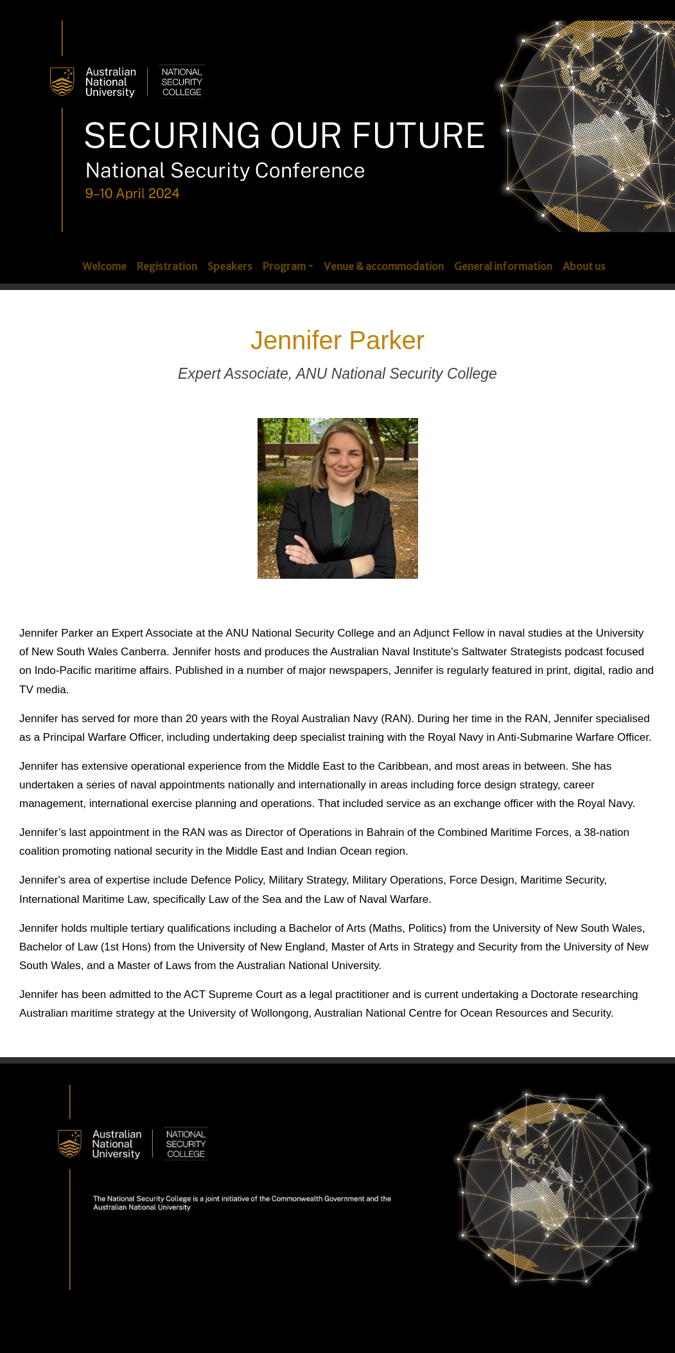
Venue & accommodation (384, 266)
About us (584, 266)
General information (503, 266)
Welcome (104, 266)
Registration (167, 266)
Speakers (229, 266)
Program (284, 266)
